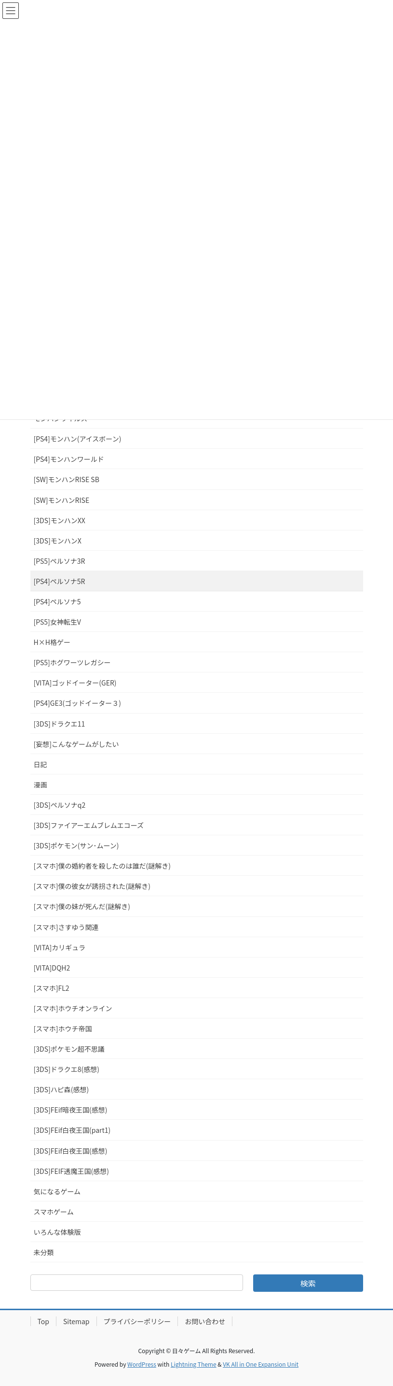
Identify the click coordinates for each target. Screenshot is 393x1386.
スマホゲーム (54, 1211)
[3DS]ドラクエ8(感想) (66, 1069)
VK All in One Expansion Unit (260, 1364)
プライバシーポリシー (137, 1321)
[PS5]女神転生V (57, 622)
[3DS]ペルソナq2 (60, 805)
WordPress (141, 1364)
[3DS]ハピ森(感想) (61, 1089)
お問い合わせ (205, 1321)
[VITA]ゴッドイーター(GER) (75, 682)
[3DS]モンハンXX (59, 520)
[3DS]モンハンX (57, 540)
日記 (40, 764)
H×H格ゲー (52, 642)
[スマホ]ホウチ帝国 (63, 1028)
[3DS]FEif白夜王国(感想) (71, 1151)
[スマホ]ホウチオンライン (73, 1008)
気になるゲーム (57, 1191)
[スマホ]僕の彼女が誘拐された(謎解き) (92, 886)
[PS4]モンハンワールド (69, 459)
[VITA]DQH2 (52, 967)
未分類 (44, 1252)
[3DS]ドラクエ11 (59, 724)
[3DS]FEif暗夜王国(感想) (71, 1110)
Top (43, 1321)
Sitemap (76, 1321)
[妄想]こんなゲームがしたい (76, 744)
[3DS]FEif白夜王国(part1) (72, 1130)
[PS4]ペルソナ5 (57, 601)
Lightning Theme (194, 1364)
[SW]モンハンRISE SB (66, 479)
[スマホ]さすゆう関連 (66, 927)
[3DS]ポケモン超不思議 (69, 1049)
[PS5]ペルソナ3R (59, 561)
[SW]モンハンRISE (62, 500)
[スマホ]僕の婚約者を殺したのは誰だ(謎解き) (102, 866)
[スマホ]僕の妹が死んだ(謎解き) (82, 906)
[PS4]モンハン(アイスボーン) (78, 438)
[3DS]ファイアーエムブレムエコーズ (89, 825)
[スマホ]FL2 (51, 988)
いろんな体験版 (57, 1232)
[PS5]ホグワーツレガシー (72, 662)
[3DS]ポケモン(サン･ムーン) (76, 845)
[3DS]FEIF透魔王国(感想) (71, 1171)
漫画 (40, 784)
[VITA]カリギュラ (60, 947)
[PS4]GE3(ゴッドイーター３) (77, 703)
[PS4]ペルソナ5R (59, 581)
